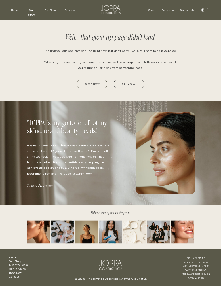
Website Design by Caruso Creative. (126, 279)
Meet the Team (18, 265)
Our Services (17, 269)
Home (13, 257)
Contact (14, 277)
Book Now (15, 272)
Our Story (15, 261)
